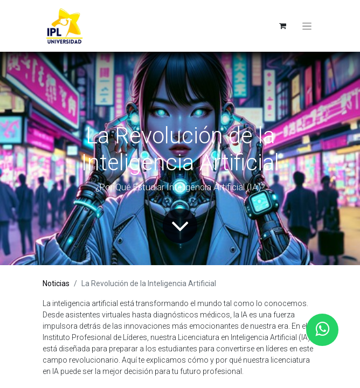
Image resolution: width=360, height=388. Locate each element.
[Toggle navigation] (306, 26)
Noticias (56, 283)
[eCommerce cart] (282, 26)
